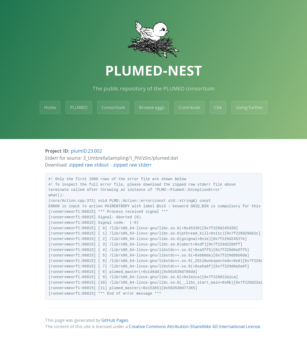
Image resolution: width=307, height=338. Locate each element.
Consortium (113, 107)
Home (50, 107)
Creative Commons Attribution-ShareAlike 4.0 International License (194, 326)
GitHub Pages (114, 320)
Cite (218, 107)
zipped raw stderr (132, 165)
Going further (249, 107)
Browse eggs (152, 107)
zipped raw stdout (89, 165)
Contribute (189, 107)
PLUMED (79, 107)
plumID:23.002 (86, 151)
